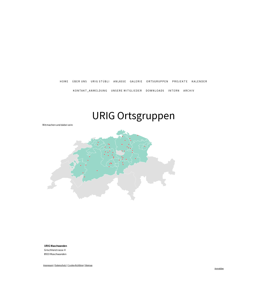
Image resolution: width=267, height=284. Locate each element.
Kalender (199, 81)
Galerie (136, 81)
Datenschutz (60, 265)
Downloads (155, 90)
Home (64, 81)
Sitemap (88, 265)
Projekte (180, 81)
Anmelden (219, 268)
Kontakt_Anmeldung (90, 90)
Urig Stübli (100, 81)
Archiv (188, 90)
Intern (174, 90)
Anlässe (119, 81)
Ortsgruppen (157, 81)
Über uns (79, 81)
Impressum (48, 265)
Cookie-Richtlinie (75, 265)
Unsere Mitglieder (126, 90)
